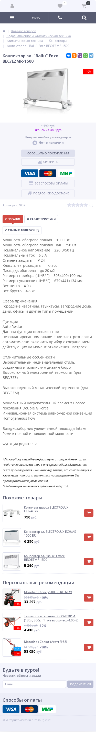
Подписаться (80, 684)
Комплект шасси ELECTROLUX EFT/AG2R (46, 509)
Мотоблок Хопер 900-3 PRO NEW (48, 592)
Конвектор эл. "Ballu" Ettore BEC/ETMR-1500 (44, 558)
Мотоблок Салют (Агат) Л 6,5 (45, 642)
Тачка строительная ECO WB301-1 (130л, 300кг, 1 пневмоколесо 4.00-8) (51, 618)
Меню (36, 17)
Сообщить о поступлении (48, 153)
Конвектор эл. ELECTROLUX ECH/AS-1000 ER (50, 534)
